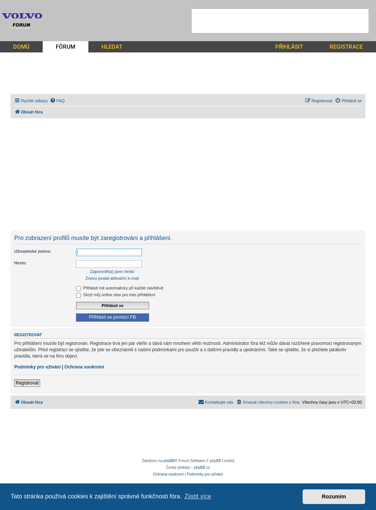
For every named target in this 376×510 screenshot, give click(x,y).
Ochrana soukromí (84, 367)
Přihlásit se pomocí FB (112, 317)
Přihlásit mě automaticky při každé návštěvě (119, 288)
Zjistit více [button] (198, 496)
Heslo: (20, 263)
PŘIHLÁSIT (289, 46)
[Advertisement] (280, 21)
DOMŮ (21, 46)
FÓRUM (65, 46)
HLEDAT (111, 46)
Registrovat (27, 383)
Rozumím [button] (334, 497)
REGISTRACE (346, 46)
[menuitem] (57, 100)
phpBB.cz (202, 467)
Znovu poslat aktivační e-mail (112, 278)
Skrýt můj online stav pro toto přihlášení (115, 294)
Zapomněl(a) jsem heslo (112, 271)
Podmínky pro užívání (37, 367)
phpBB (169, 461)
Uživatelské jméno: (32, 251)
